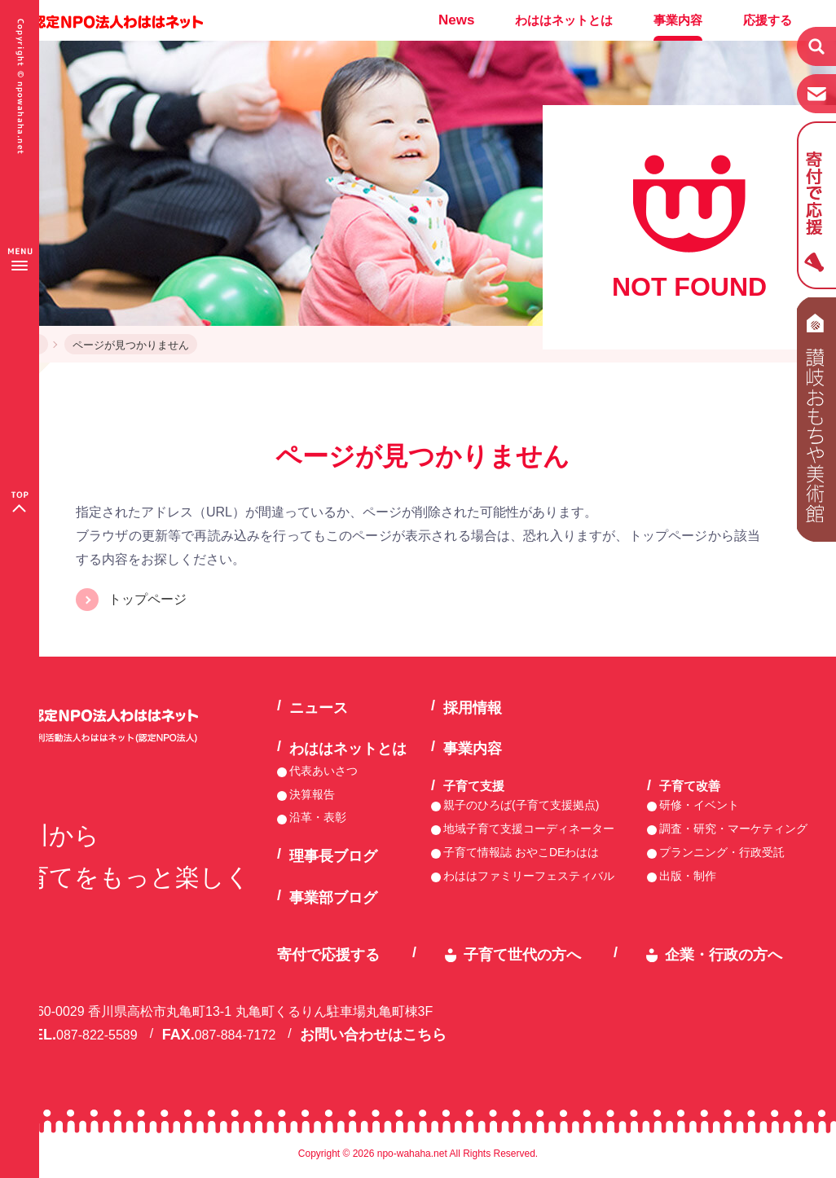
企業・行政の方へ (723, 955)
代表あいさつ (323, 770)
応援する (767, 20)
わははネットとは (564, 20)
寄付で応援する (328, 955)
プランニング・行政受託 (722, 852)
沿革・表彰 (317, 817)
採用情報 (472, 708)
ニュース (318, 708)
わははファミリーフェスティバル (528, 875)
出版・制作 (687, 875)
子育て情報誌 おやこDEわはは (521, 852)
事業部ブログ (333, 898)
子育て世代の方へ (522, 955)
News (456, 20)
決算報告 (312, 794)
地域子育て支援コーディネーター (528, 828)
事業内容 (677, 20)
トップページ (147, 599)
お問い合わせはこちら (373, 1034)
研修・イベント (699, 804)
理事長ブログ (333, 856)
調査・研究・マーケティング (733, 828)
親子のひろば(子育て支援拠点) (521, 804)
